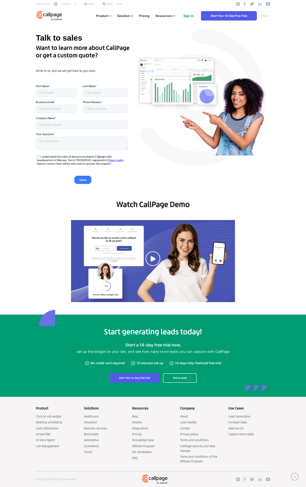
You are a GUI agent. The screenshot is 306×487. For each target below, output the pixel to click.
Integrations (140, 428)
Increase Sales (237, 422)
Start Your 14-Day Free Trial (229, 15)
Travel (88, 452)
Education (90, 422)
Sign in (188, 16)
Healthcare (91, 416)
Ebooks (137, 422)
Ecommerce (91, 446)
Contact (185, 428)
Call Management (47, 446)
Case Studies (188, 422)
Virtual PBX (43, 434)
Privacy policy (189, 434)
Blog (135, 416)
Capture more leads (241, 434)
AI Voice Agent (45, 440)
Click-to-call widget (48, 416)
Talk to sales (180, 378)
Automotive (91, 440)
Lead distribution (47, 428)
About (184, 416)
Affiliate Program (143, 446)
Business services (95, 428)
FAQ (134, 458)
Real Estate (91, 434)
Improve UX (236, 428)
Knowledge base (143, 440)
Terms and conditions (194, 440)
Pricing (136, 434)
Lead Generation (239, 416)
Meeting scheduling (49, 422)
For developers (142, 452)
